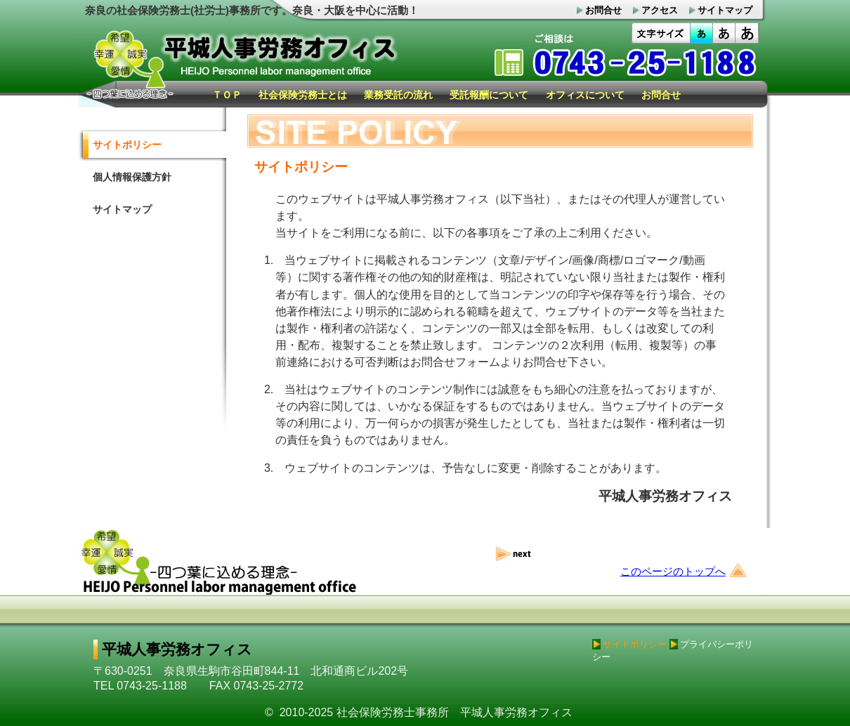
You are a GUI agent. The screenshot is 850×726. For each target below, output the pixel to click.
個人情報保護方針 (132, 177)
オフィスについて (585, 94)
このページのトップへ (673, 571)
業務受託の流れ (398, 94)
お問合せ (661, 94)
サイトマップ (122, 209)
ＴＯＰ (227, 94)
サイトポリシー (127, 144)
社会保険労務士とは (303, 94)
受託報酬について (489, 94)
